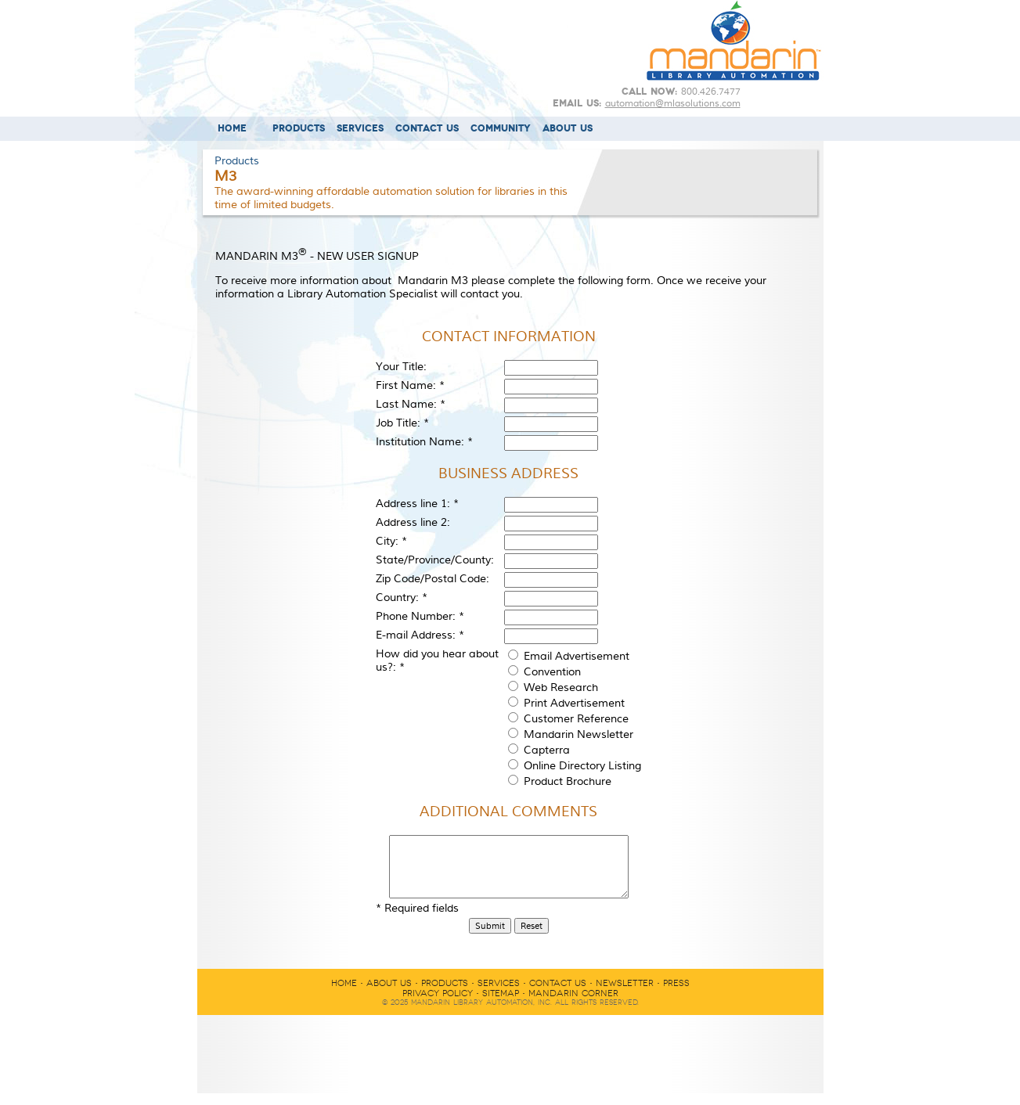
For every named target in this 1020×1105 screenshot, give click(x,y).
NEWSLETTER (625, 995)
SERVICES (360, 129)
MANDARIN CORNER (573, 1005)
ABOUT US (567, 129)
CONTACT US (427, 129)
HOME (232, 129)
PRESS (676, 995)
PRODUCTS (298, 129)
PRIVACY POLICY (437, 1005)
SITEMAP (500, 1005)
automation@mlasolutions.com (673, 103)
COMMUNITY (500, 129)
